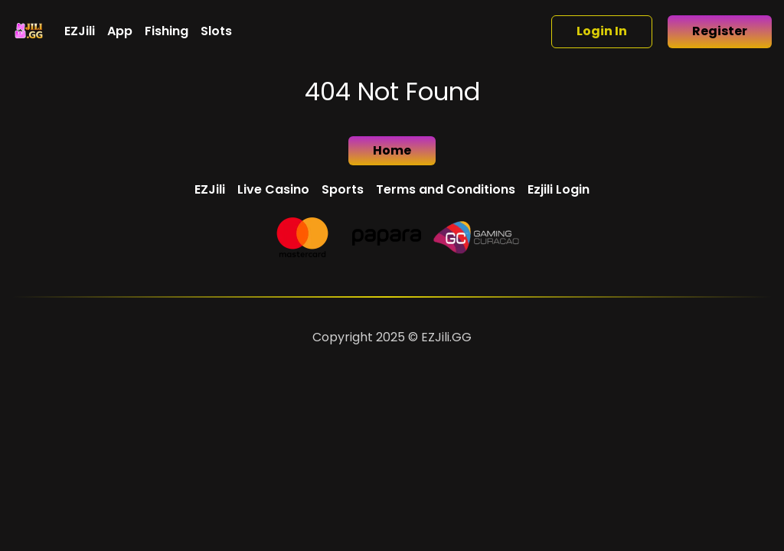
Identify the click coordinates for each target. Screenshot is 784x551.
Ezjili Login (559, 189)
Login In (602, 31)
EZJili (79, 31)
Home (392, 150)
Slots (216, 31)
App (119, 31)
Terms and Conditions (445, 189)
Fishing (166, 31)
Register (719, 31)
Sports (343, 189)
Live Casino (273, 189)
